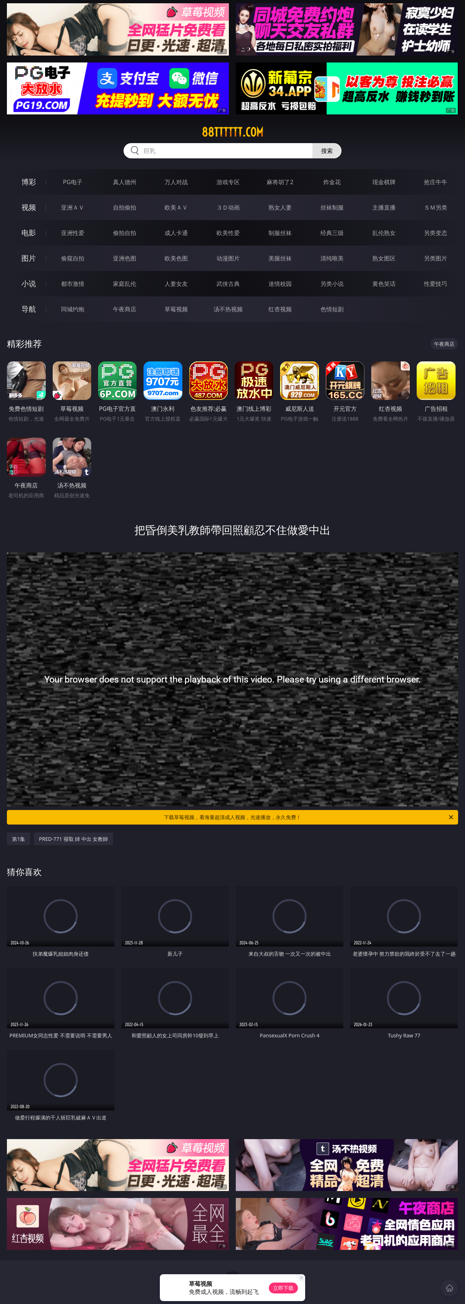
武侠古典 (228, 284)
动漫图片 (228, 258)
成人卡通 (176, 233)
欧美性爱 (228, 233)
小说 (28, 283)
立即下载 (283, 1287)
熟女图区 (384, 258)
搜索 (327, 151)
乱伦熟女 (384, 233)
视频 (28, 207)
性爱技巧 (435, 284)
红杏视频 (280, 309)
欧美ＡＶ (176, 207)
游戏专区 (228, 182)
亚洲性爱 (72, 233)
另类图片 (435, 258)
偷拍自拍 (124, 233)
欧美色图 (176, 258)
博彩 (28, 182)
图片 (28, 258)
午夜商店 (124, 309)
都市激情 (72, 284)
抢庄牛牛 (435, 182)
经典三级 (332, 233)
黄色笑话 (384, 284)
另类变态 (435, 233)
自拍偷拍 (124, 207)
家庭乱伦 (124, 284)
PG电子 (72, 182)
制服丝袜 (280, 233)
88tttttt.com (232, 132)
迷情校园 (280, 284)
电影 (28, 233)
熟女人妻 (280, 207)
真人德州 (124, 182)
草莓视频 (176, 309)
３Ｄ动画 (228, 207)
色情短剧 (332, 309)
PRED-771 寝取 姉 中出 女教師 (73, 838)
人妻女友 (176, 284)
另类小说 (332, 284)
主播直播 (384, 207)
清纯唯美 (332, 258)
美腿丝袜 (280, 258)
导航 (28, 309)
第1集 (18, 838)
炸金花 (332, 182)
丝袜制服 (332, 207)
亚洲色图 (124, 258)
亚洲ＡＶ (72, 207)
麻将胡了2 (280, 182)
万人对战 (176, 182)
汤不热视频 (228, 309)
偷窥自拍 (72, 258)
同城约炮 (72, 309)
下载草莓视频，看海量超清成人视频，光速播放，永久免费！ (309, 817)
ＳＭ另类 (435, 207)
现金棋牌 (384, 182)
